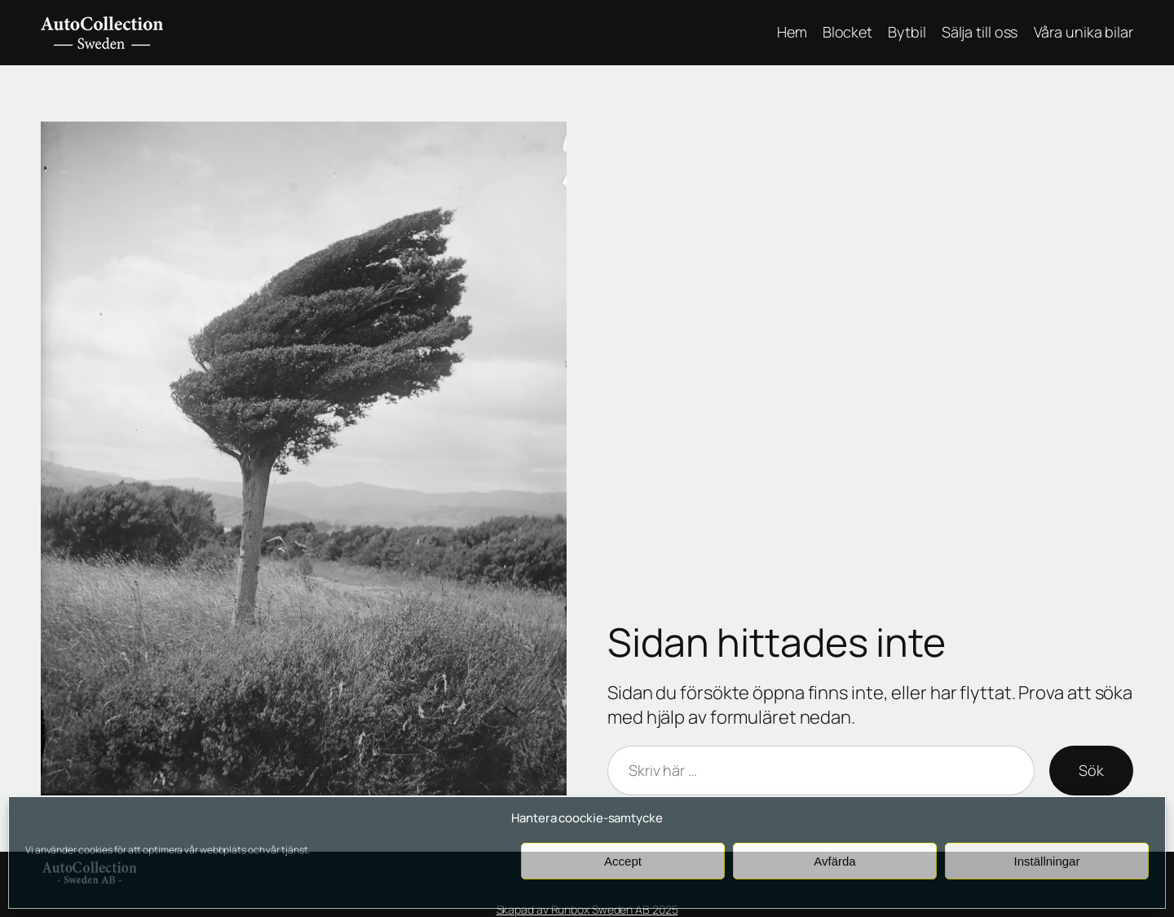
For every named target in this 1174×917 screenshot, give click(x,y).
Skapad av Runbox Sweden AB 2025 (587, 909)
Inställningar (1047, 861)
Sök (1091, 770)
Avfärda (834, 861)
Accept (623, 861)
